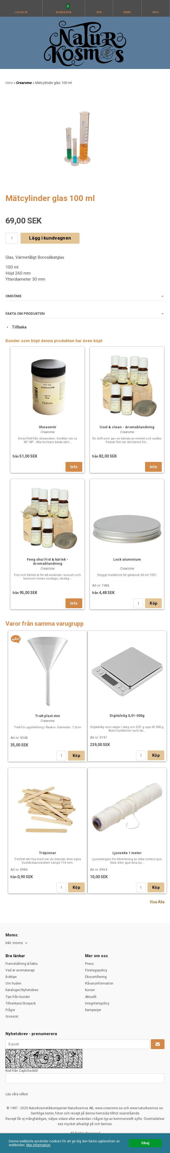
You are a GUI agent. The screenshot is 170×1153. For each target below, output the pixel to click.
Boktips (11, 977)
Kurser (90, 990)
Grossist (11, 1016)
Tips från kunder (17, 997)
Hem (9, 83)
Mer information (38, 1145)
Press (89, 964)
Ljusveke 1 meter (127, 853)
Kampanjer (93, 1010)
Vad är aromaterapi (20, 970)
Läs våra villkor (16, 1094)
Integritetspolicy (97, 1003)
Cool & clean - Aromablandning (127, 427)
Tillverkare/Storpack (20, 1003)
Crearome (24, 83)
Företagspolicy (96, 970)
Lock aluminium (127, 559)
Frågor (10, 1010)
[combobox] (16, 943)
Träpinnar (47, 853)
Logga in (21, 12)
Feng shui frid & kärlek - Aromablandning (47, 561)
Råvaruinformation (99, 983)
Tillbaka (16, 327)
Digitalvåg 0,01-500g (127, 716)
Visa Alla (157, 902)
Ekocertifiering (96, 977)
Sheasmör (47, 427)
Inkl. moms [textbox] (14, 943)
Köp (153, 603)
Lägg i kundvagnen (50, 238)
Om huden (13, 983)
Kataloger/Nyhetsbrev (21, 990)
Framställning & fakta (21, 964)
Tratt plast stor (47, 716)
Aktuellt (91, 997)
